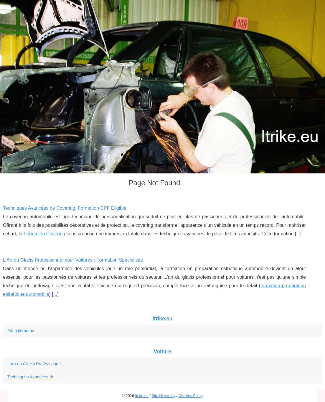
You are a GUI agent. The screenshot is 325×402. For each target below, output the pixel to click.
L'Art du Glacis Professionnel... (36, 364)
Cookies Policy (191, 395)
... (298, 233)
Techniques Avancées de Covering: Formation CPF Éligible (64, 208)
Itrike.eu (142, 395)
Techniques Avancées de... (32, 377)
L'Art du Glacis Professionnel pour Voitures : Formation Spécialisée (73, 259)
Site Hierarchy (20, 331)
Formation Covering (44, 233)
